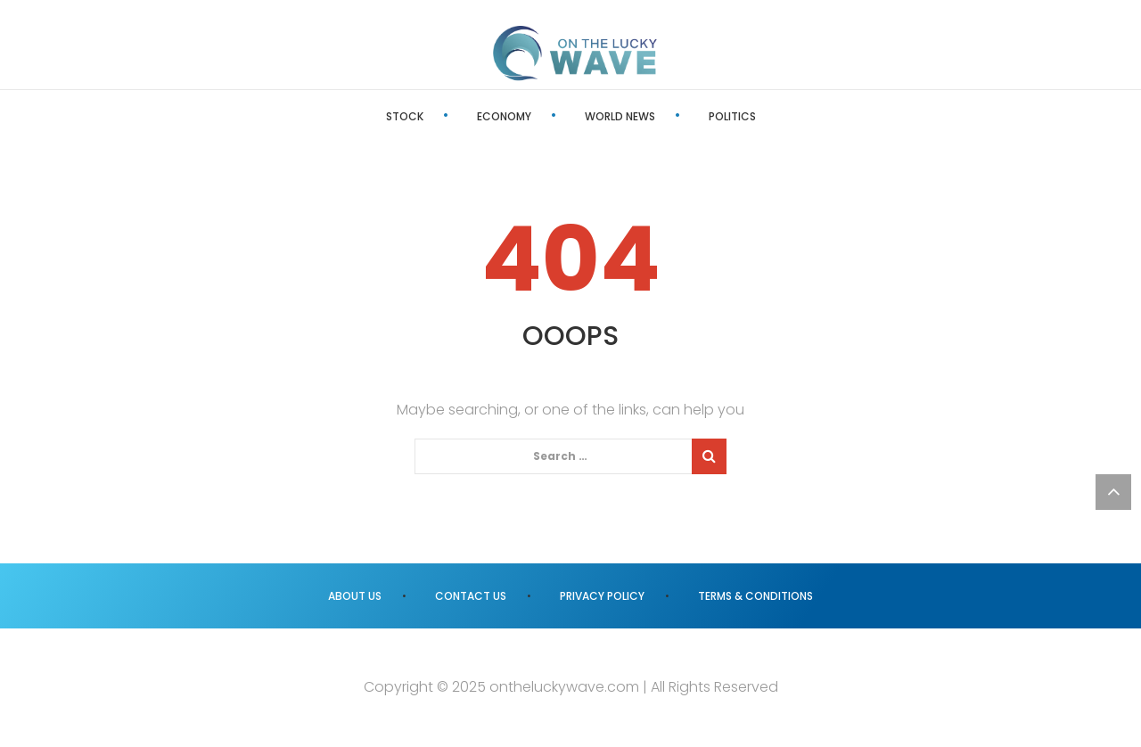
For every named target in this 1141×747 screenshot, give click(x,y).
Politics (732, 116)
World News (620, 116)
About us (355, 595)
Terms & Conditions (755, 595)
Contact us (470, 595)
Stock (404, 116)
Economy (504, 116)
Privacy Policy (602, 595)
